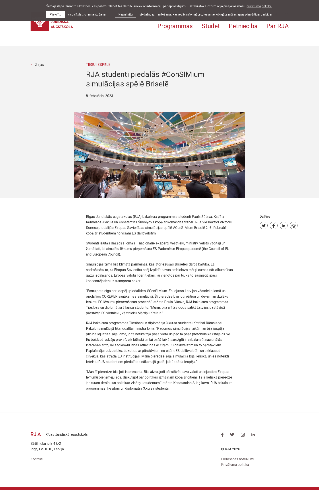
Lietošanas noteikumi (237, 459)
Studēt (211, 26)
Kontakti (37, 459)
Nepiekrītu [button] (126, 14)
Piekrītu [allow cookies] (55, 14)
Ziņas (39, 64)
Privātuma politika (235, 465)
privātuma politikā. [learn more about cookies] (259, 6)
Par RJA (277, 26)
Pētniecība (243, 26)
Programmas (175, 26)
